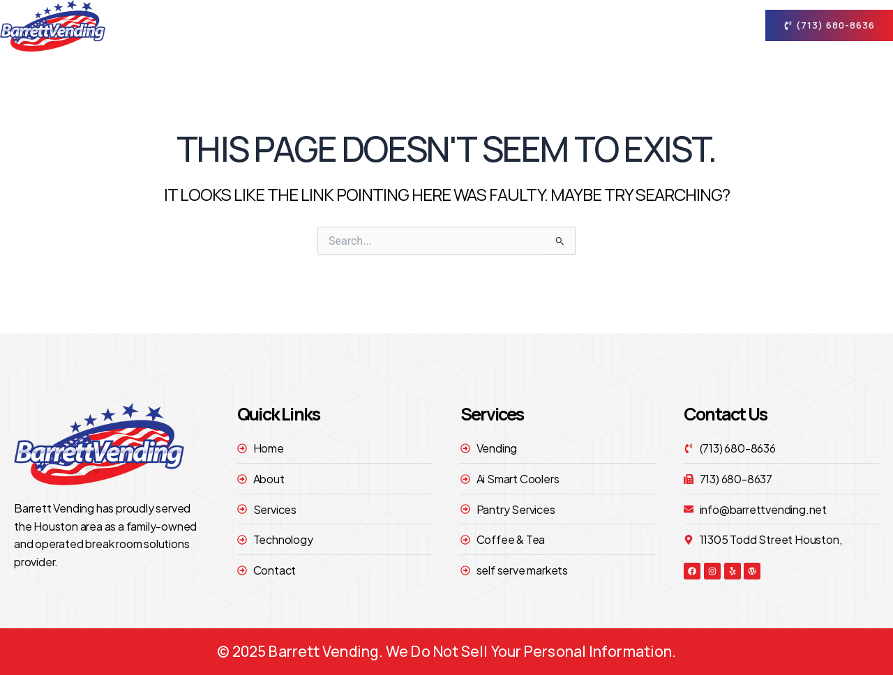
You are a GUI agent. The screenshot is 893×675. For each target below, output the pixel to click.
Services (522, 25)
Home (371, 25)
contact (700, 25)
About (439, 25)
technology (612, 25)
